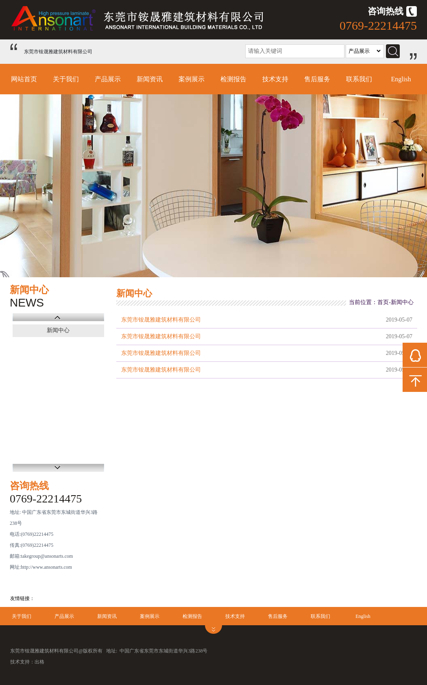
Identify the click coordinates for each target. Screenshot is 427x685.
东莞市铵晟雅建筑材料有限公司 (161, 320)
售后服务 (317, 79)
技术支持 (275, 79)
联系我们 (359, 79)
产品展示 (108, 79)
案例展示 (192, 79)
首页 (383, 302)
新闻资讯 (150, 79)
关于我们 (66, 79)
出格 (39, 662)
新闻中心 (58, 330)
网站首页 (24, 79)
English (401, 79)
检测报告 (233, 79)
